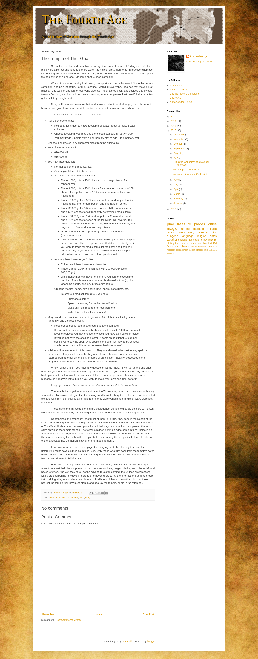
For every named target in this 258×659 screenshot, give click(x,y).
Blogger (151, 641)
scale (196, 239)
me (177, 246)
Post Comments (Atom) (68, 620)
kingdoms (175, 243)
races (170, 232)
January (178, 203)
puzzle (185, 243)
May (176, 184)
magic (172, 229)
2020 (174, 116)
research (171, 250)
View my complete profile (199, 61)
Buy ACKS (175, 97)
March (177, 194)
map (190, 239)
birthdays (213, 250)
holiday (203, 239)
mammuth (127, 641)
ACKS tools (176, 85)
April (176, 189)
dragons (182, 239)
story (87, 497)
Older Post (148, 614)
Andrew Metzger (199, 56)
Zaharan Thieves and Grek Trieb (190, 174)
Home (98, 614)
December (179, 134)
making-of (64, 497)
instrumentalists (198, 246)
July (175, 157)
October (178, 143)
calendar (202, 232)
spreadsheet (182, 250)
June (176, 179)
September (179, 148)
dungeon (172, 236)
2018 (174, 126)
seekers (170, 253)
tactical (192, 250)
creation (54, 497)
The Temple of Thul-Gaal (186, 169)
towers (181, 232)
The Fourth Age (84, 19)
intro (206, 250)
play (170, 224)
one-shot (74, 497)
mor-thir (185, 228)
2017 (174, 130)
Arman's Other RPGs (181, 102)
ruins (81, 497)
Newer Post (48, 614)
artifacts (212, 228)
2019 (174, 121)
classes (199, 250)
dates (213, 236)
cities (212, 224)
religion (201, 236)
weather (172, 239)
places (199, 224)
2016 (174, 209)
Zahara (193, 243)
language (187, 236)
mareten (198, 228)
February (178, 198)
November (179, 139)
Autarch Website (179, 89)
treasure (184, 224)
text (210, 243)
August (177, 153)
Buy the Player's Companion (185, 93)
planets (185, 246)
